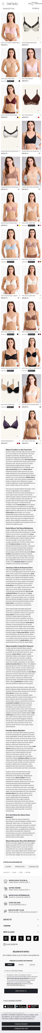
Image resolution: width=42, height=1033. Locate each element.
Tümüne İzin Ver (21, 1029)
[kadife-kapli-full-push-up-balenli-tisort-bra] (31, 352)
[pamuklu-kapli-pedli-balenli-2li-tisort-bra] (10, 388)
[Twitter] (21, 938)
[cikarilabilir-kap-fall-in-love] (10, 135)
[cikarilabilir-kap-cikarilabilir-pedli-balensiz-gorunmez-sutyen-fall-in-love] (31, 171)
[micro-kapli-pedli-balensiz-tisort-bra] (31, 243)
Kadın (10, 964)
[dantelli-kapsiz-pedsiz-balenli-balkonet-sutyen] (10, 243)
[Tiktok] (36, 938)
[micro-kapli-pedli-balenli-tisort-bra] (10, 62)
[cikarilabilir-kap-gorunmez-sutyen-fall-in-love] (31, 135)
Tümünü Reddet (21, 1024)
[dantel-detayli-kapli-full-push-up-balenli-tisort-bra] (10, 26)
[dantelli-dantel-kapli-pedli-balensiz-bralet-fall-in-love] (31, 62)
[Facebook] (13, 938)
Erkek (21, 965)
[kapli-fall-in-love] (31, 279)
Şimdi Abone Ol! (21, 991)
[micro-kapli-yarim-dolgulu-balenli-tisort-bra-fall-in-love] (10, 279)
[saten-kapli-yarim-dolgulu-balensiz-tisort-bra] (31, 315)
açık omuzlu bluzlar (12, 469)
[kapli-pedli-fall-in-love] (31, 425)
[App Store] (9, 1006)
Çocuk (32, 965)
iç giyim (15, 569)
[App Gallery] (33, 1006)
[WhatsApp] (6, 938)
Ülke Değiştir (12, 944)
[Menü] (3, 3)
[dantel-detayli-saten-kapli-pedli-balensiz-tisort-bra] (31, 207)
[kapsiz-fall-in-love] (31, 26)
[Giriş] (30, 4)
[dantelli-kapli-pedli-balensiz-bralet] (31, 99)
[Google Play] (21, 1006)
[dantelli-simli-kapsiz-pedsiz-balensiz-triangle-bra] (10, 99)
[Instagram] (28, 938)
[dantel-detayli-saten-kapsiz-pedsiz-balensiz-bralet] (10, 425)
